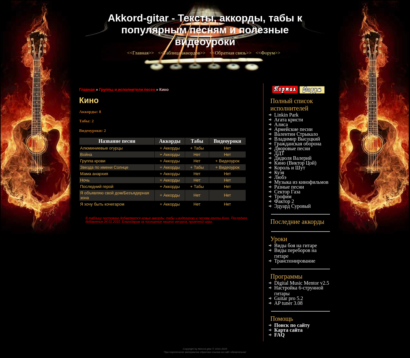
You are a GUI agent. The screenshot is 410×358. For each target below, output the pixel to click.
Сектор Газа (287, 191)
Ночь (85, 180)
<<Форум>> (269, 52)
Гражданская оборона (297, 143)
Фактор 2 (284, 201)
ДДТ (279, 153)
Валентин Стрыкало (296, 134)
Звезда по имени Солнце (104, 167)
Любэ (280, 177)
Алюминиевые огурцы (101, 148)
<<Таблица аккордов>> (182, 52)
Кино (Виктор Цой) (295, 163)
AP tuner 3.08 (288, 303)
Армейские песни (293, 129)
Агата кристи (288, 119)
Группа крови (92, 161)
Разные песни (289, 187)
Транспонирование (294, 261)
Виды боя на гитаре (295, 245)
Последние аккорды (297, 221)
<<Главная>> (141, 52)
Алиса (281, 124)
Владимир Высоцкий (297, 139)
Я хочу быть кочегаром (102, 204)
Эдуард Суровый (292, 206)
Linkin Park (286, 115)
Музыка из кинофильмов (301, 182)
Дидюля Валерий (293, 158)
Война (86, 154)
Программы (286, 276)
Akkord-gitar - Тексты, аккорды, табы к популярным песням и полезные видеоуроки (205, 29)
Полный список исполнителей (291, 104)
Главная (87, 89)
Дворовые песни (292, 148)
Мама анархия (94, 173)
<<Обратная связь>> (231, 52)
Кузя (279, 172)
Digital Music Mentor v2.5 (301, 283)
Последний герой (96, 186)
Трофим (282, 196)
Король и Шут (289, 167)
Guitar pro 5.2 (288, 298)
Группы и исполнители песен (127, 89)
